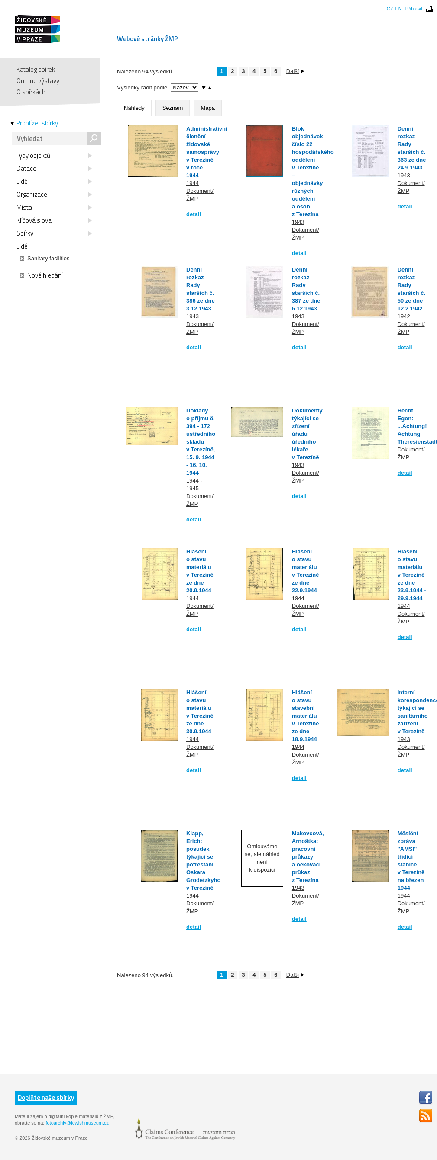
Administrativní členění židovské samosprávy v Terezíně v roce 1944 (206, 152)
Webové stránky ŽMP (147, 39)
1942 (404, 316)
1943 (298, 222)
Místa (54, 207)
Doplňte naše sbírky (46, 1097)
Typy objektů (54, 156)
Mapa (208, 108)
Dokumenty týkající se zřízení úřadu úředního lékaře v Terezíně (307, 433)
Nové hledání (41, 275)
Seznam (172, 108)
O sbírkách (30, 92)
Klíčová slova (54, 220)
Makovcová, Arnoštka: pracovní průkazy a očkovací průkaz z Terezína (308, 856)
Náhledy (134, 108)
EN (398, 8)
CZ (390, 8)
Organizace (54, 194)
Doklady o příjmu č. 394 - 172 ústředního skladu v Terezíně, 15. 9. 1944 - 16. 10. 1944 (200, 441)
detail (193, 214)
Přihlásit (413, 8)
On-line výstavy (37, 81)
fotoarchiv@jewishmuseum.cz (77, 1122)
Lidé (54, 181)
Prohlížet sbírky (37, 123)
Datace (54, 169)
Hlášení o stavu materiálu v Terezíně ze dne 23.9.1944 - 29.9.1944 (412, 574)
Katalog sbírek (35, 69)
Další (295, 71)
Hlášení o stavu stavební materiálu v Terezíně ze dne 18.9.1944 (305, 715)
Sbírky (54, 233)
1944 (192, 183)
